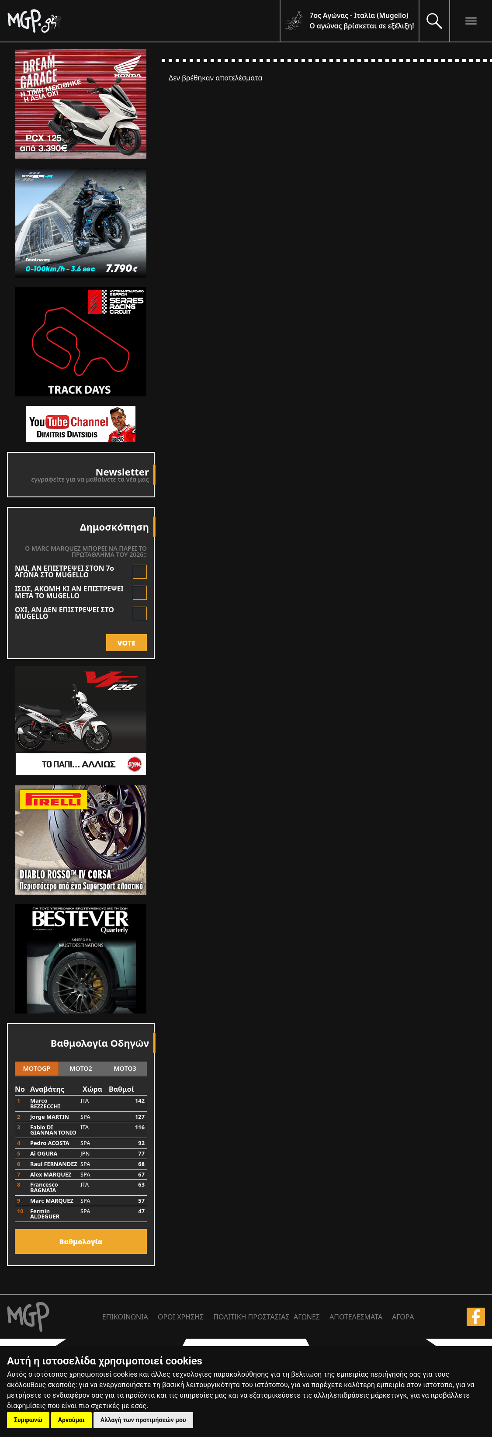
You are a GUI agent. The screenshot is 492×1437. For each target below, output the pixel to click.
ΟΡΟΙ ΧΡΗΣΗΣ (181, 1316)
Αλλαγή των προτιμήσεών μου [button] (143, 1419)
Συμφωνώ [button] (28, 1419)
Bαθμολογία (81, 1241)
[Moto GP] (143, 21)
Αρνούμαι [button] (71, 1419)
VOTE (126, 643)
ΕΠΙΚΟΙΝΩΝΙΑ (125, 1316)
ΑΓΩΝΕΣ (307, 1316)
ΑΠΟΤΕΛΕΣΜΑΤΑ (355, 1316)
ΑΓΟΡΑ (403, 1316)
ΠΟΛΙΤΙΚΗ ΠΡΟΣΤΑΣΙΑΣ (251, 1316)
